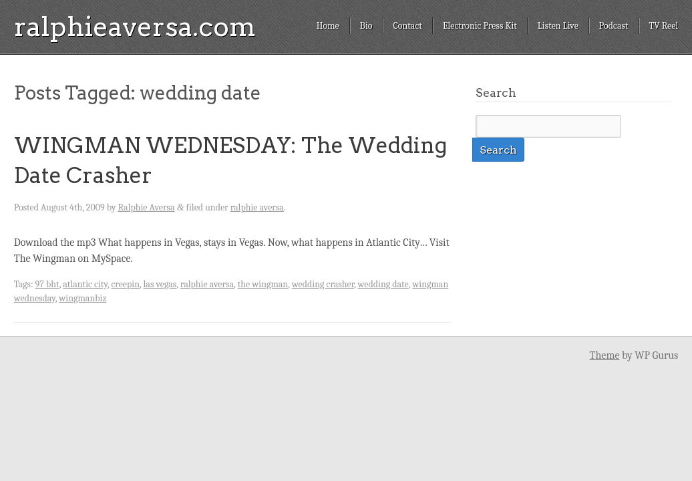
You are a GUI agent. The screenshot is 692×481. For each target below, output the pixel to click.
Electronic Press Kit (480, 25)
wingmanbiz (82, 298)
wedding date (382, 284)
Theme (605, 355)
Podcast (614, 25)
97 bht (47, 284)
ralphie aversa (257, 207)
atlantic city (85, 284)
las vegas (160, 284)
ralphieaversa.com (135, 27)
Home (328, 25)
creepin (125, 284)
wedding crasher (323, 284)
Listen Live (558, 25)
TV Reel (664, 25)
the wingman (263, 284)
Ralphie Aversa (146, 207)
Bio (366, 25)
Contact (407, 25)
